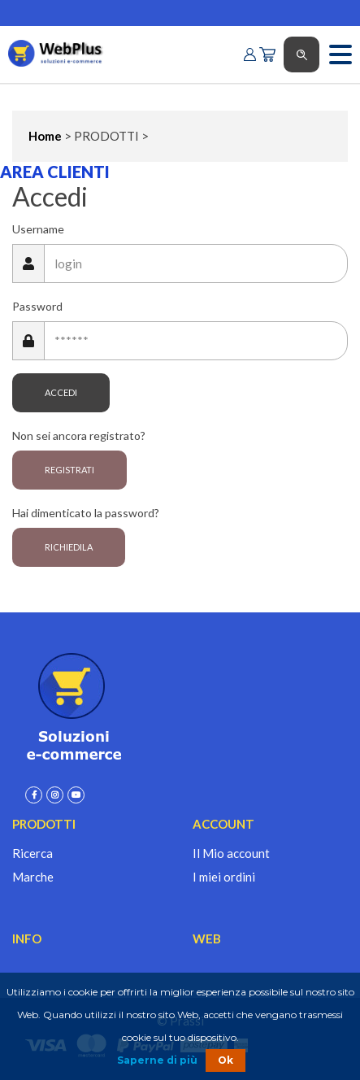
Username (38, 229)
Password (37, 306)
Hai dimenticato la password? (85, 513)
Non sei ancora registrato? (78, 435)
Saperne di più (157, 1060)
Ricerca (32, 853)
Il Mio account (231, 853)
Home (45, 135)
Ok (225, 1060)
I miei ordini (224, 876)
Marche (33, 876)
